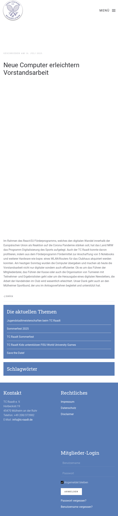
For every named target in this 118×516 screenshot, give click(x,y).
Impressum (67, 401)
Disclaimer (67, 414)
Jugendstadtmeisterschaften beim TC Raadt (33, 320)
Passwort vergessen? (73, 500)
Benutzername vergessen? (77, 506)
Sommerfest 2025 (18, 328)
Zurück (8, 296)
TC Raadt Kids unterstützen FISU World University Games (41, 344)
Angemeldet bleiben (74, 482)
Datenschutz (68, 408)
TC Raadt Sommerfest (20, 336)
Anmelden (71, 491)
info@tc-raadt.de (22, 419)
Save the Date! (15, 353)
